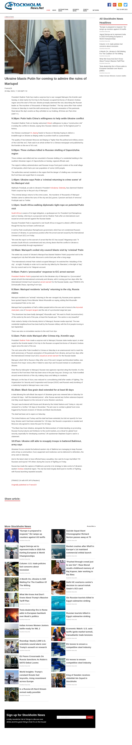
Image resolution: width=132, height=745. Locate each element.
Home (48, 10)
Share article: (12, 498)
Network (96, 10)
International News (63, 10)
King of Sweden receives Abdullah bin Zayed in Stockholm (78, 678)
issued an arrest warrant (49, 356)
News (54, 10)
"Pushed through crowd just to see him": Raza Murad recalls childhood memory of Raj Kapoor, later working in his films (80, 568)
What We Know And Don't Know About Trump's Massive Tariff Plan (34, 597)
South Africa (16, 213)
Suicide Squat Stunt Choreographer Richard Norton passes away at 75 (78, 534)
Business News (76, 10)
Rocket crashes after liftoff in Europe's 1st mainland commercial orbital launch (80, 549)
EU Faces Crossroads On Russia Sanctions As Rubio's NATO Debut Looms (33, 659)
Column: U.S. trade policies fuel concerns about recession (33, 566)
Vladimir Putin (24, 340)
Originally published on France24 (23, 485)
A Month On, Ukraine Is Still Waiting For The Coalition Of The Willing (33, 582)
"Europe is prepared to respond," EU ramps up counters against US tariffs (32, 534)
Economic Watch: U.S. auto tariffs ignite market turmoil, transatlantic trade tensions (79, 631)
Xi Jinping (34, 133)
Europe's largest (31, 310)
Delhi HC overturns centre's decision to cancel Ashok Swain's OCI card (79, 585)
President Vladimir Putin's (21, 276)
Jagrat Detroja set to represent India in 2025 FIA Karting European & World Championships (112, 37)
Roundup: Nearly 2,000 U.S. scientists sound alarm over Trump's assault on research (33, 644)
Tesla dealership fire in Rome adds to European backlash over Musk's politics (33, 613)
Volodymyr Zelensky (58, 188)
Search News (85, 10)
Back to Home (9, 17)
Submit (90, 717)
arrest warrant (45, 282)
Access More (91, 526)
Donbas (21, 469)
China (49, 123)
